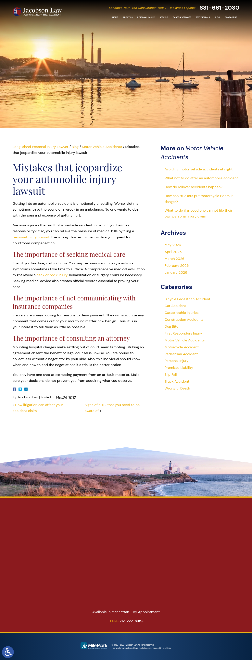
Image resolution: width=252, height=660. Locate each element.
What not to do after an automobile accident (201, 178)
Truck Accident (177, 381)
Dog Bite (171, 326)
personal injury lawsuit (31, 237)
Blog (217, 17)
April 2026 (173, 251)
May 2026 (173, 245)
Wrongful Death (177, 388)
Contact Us (231, 17)
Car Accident (175, 305)
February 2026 (177, 265)
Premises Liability (179, 367)
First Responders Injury (183, 333)
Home (115, 17)
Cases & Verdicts (182, 17)
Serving (164, 17)
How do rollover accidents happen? (193, 187)
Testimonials (203, 17)
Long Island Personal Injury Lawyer (40, 146)
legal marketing (141, 648)
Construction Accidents (184, 319)
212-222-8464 (125, 620)
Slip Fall (171, 374)
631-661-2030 (218, 8)
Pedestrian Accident (181, 354)
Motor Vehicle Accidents (102, 146)
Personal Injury (146, 17)
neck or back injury (51, 275)
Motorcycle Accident (182, 347)
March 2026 (174, 258)
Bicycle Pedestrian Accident (187, 299)
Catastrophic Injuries (181, 312)
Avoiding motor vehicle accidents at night (199, 169)
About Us (127, 17)
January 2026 (176, 272)
